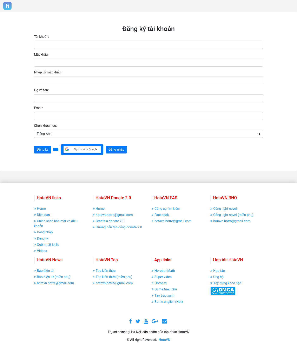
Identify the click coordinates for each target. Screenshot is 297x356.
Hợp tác (217, 271)
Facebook (160, 215)
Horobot (159, 283)
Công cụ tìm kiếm (166, 209)
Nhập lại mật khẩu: (47, 72)
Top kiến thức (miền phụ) (112, 277)
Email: (38, 108)
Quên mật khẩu (46, 245)
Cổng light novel (223, 209)
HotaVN (164, 340)
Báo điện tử (44, 271)
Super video (162, 277)
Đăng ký (42, 149)
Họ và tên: (41, 90)
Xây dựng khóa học (225, 283)
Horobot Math (163, 271)
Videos (40, 251)
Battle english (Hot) (167, 302)
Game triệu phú (164, 289)
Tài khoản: (41, 37)
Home (40, 209)
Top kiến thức (104, 271)
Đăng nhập (116, 149)
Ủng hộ (217, 277)
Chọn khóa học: (45, 126)
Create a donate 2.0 (108, 221)
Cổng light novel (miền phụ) (231, 215)
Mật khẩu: (41, 54)
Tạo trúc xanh (163, 295)
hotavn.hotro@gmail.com (113, 215)
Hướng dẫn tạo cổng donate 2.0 (117, 227)
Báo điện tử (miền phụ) (52, 277)
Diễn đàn (42, 215)
